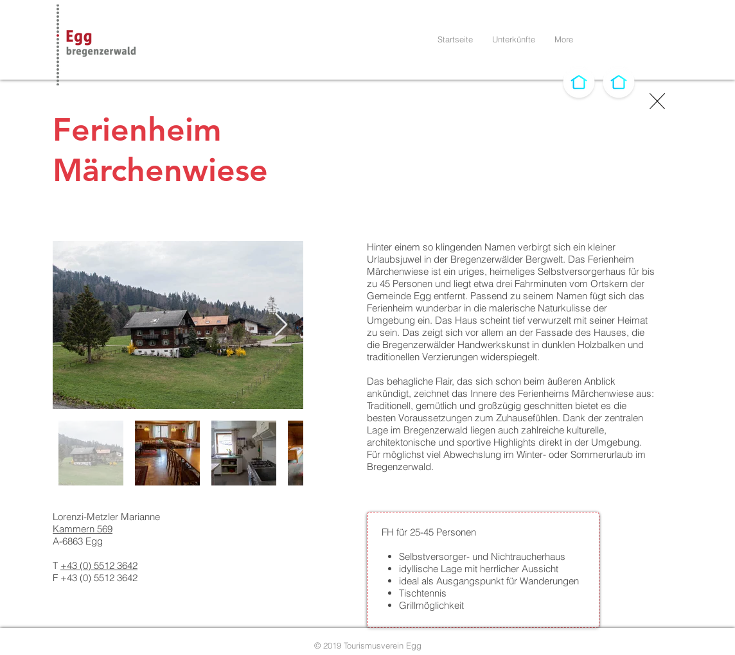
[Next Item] (281, 325)
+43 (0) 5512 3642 (98, 565)
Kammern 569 (82, 529)
